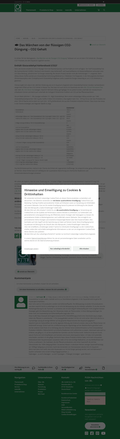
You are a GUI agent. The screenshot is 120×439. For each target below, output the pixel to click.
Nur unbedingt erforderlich (60, 249)
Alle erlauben (84, 249)
